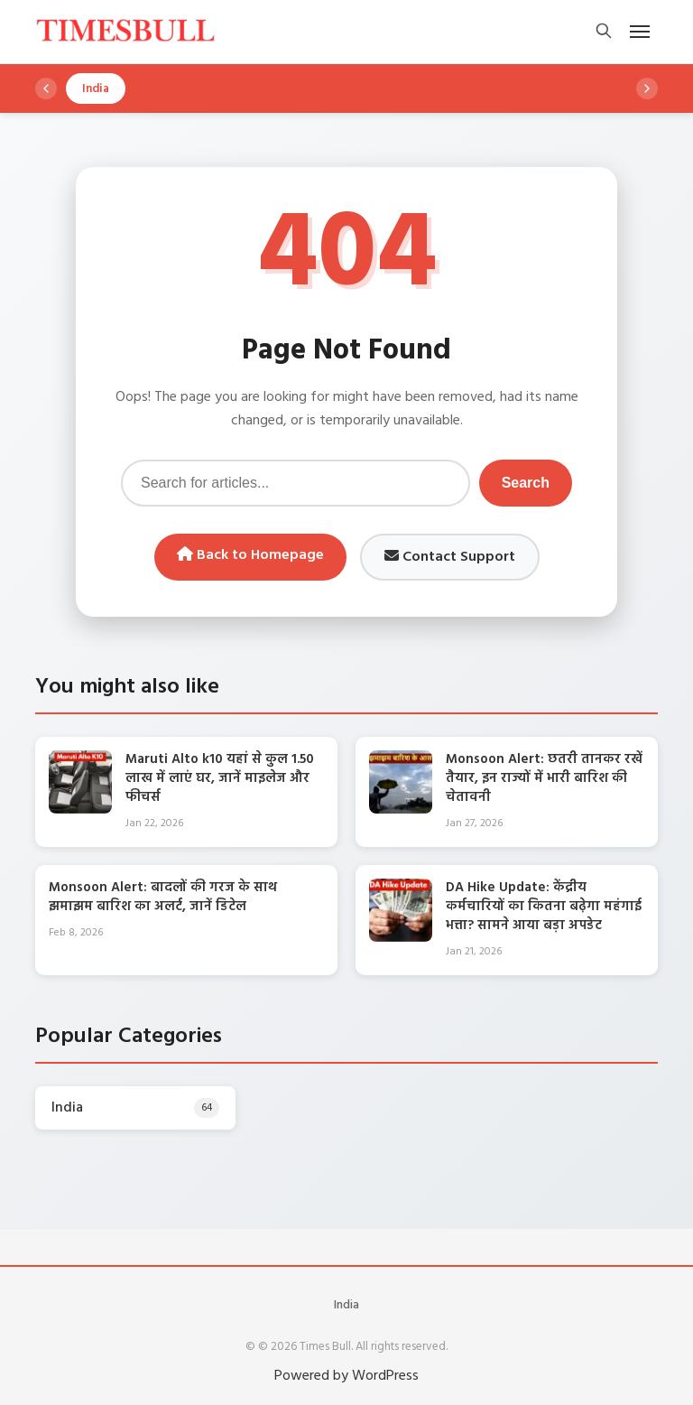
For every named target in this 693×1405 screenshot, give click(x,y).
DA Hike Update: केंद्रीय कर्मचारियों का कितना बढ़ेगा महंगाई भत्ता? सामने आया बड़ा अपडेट (544, 906)
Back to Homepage (250, 555)
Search (526, 482)
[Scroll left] (46, 88)
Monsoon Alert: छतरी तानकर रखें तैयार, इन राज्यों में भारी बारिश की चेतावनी (544, 778)
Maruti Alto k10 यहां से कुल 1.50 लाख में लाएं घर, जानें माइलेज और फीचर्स (219, 778)
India (346, 1305)
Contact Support (449, 557)
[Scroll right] (647, 88)
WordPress (385, 1376)
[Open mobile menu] (640, 32)
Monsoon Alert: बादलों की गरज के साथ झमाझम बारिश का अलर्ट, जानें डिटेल (163, 897)
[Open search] (603, 32)
